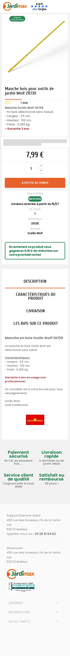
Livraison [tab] (35, 310)
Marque (35, 228)
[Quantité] (31, 168)
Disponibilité (35, 193)
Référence (35, 219)
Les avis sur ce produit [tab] (35, 323)
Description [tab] (35, 281)
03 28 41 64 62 (45, 534)
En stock (35, 209)
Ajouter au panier (35, 183)
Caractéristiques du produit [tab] (35, 296)
